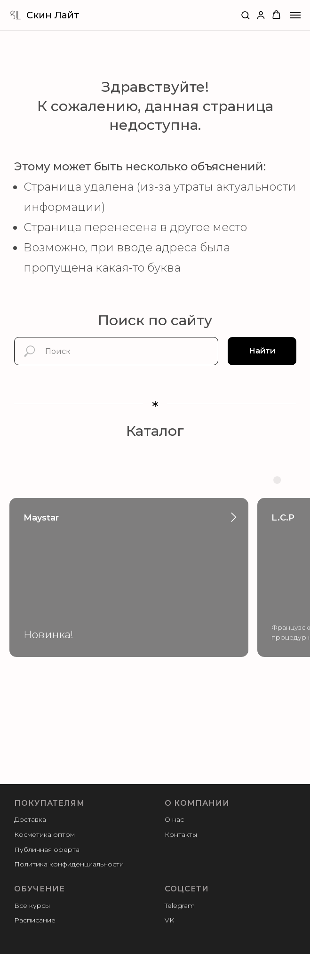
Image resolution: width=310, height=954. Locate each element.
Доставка (30, 819)
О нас (174, 819)
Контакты (181, 834)
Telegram (180, 905)
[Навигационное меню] (295, 15)
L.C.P (282, 518)
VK (169, 920)
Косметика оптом (44, 834)
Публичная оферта (46, 849)
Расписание (35, 920)
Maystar (41, 518)
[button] (245, 14)
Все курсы (32, 905)
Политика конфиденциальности (69, 864)
